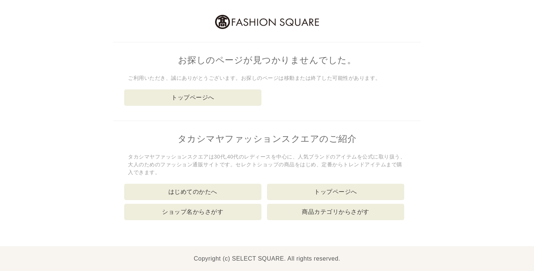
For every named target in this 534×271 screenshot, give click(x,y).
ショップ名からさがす (192, 212)
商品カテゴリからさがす (335, 212)
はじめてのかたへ (192, 192)
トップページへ (192, 97)
